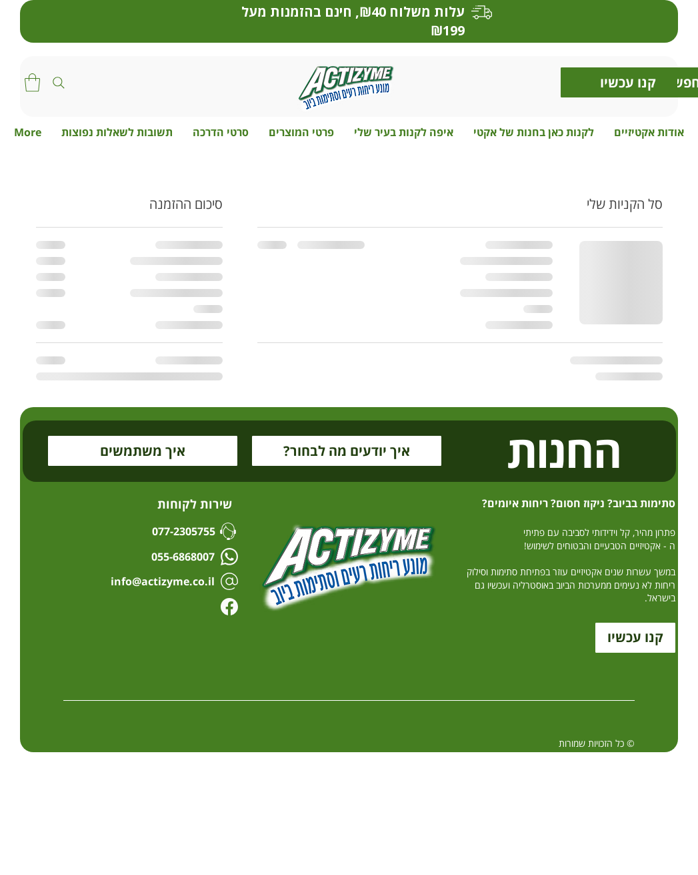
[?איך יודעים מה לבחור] (346, 451)
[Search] (58, 82)
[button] (32, 82)
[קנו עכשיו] (628, 82)
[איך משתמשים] (142, 451)
